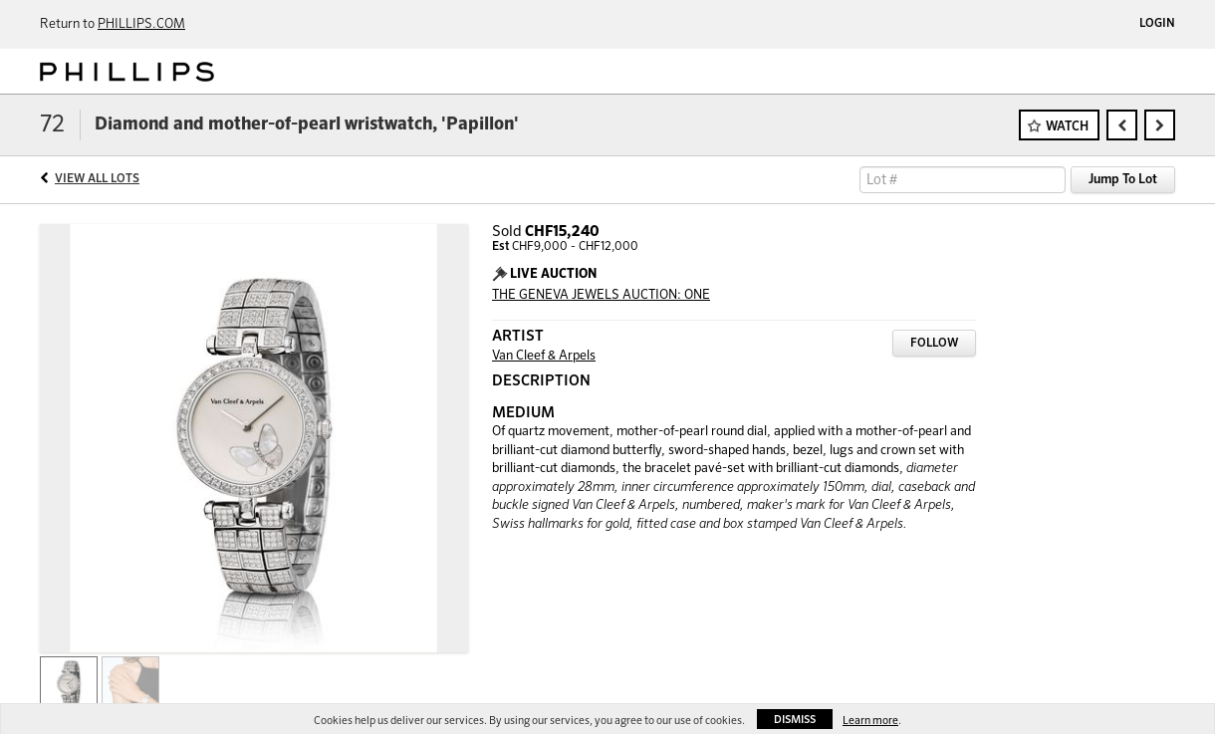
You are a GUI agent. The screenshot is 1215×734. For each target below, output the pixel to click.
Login (1157, 24)
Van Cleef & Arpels (544, 356)
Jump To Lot (1123, 179)
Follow (934, 344)
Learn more (870, 720)
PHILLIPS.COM (141, 24)
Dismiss (795, 719)
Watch (1067, 127)
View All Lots (97, 179)
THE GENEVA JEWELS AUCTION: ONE (601, 295)
